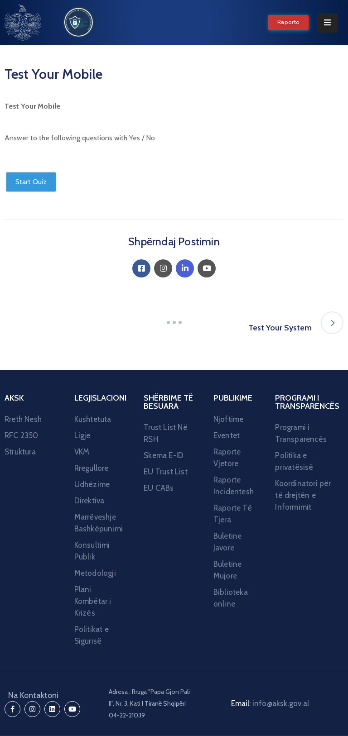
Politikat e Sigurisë (91, 635)
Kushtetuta (92, 419)
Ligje (82, 435)
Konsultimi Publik (92, 550)
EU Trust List (166, 471)
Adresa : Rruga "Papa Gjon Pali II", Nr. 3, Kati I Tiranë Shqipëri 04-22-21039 (149, 703)
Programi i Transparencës (301, 433)
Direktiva (89, 500)
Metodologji (95, 573)
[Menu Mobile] (327, 23)
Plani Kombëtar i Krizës (92, 601)
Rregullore (91, 468)
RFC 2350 (22, 435)
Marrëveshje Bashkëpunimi (98, 522)
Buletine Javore (227, 541)
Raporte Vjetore (227, 457)
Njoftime (228, 419)
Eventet (226, 435)
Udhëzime (92, 484)
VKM (82, 451)
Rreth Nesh (23, 419)
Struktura (20, 451)
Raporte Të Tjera (232, 513)
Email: (270, 703)
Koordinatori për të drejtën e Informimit (303, 495)
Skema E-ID (164, 455)
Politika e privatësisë (294, 461)
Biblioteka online (230, 598)
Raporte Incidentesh (233, 485)
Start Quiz (31, 181)
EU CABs (159, 487)
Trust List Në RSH (166, 433)
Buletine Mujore (227, 569)
